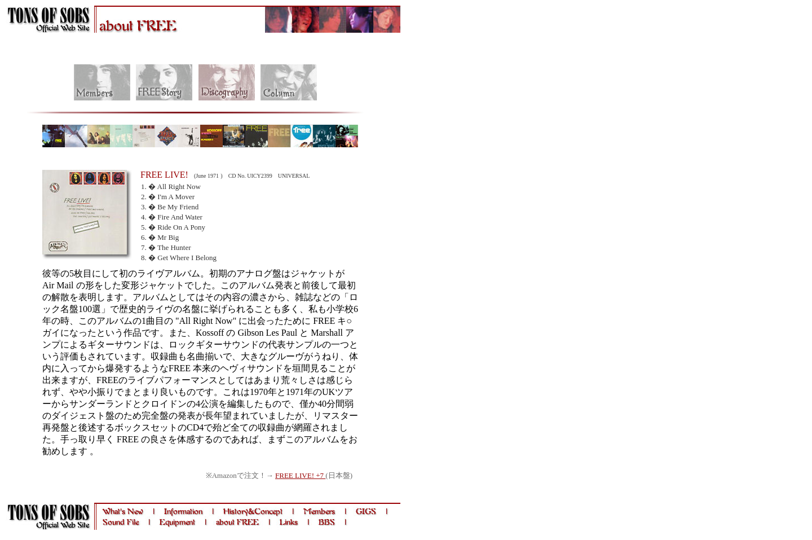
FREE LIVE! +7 (300, 475)
